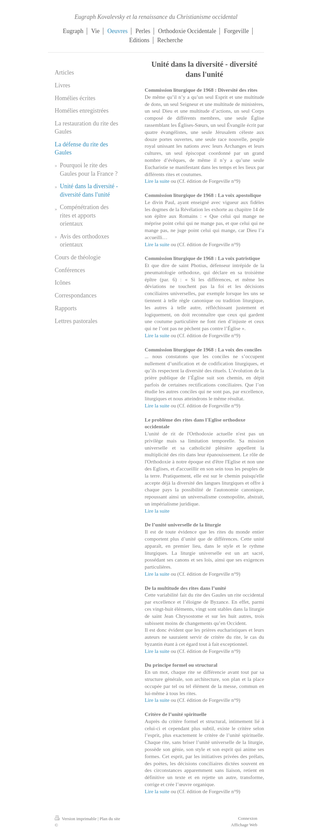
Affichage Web (244, 824)
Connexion (247, 818)
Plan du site (110, 818)
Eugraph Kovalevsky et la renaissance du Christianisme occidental (156, 16)
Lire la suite (157, 181)
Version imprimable (76, 818)
